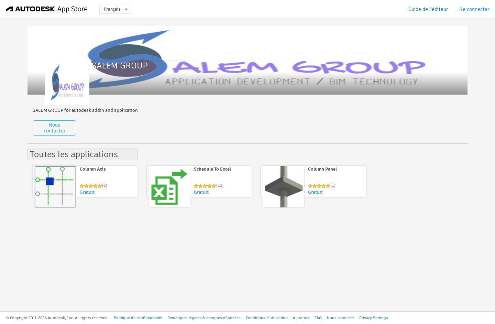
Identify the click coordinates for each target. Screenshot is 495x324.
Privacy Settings (373, 318)
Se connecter (475, 9)
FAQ (318, 318)
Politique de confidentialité (138, 318)
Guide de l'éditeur (428, 9)
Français (116, 9)
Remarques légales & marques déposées (204, 318)
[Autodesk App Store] (47, 9)
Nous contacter (55, 127)
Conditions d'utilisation (267, 318)
